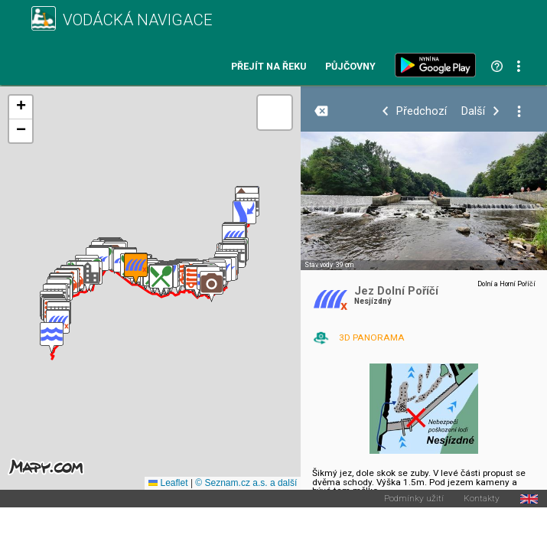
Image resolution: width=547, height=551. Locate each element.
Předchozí (421, 111)
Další (473, 111)
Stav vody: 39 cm (328, 265)
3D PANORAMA (372, 337)
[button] (51, 338)
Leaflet (167, 483)
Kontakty (482, 499)
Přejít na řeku (268, 67)
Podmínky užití (414, 499)
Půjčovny (350, 67)
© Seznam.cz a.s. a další (246, 483)
